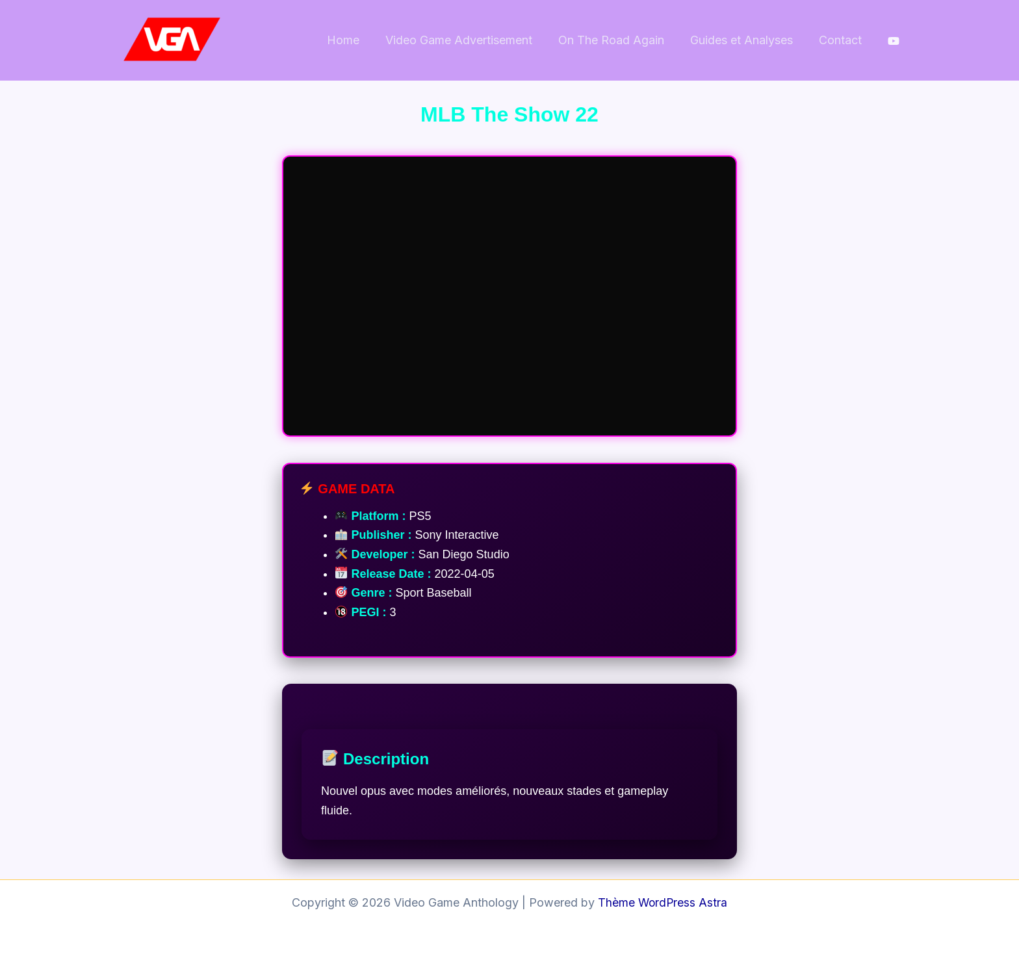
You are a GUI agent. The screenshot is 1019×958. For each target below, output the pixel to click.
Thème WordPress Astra (663, 902)
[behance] (893, 41)
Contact (841, 40)
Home (355, 40)
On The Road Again (618, 40)
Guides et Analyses (745, 40)
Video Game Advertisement (467, 40)
